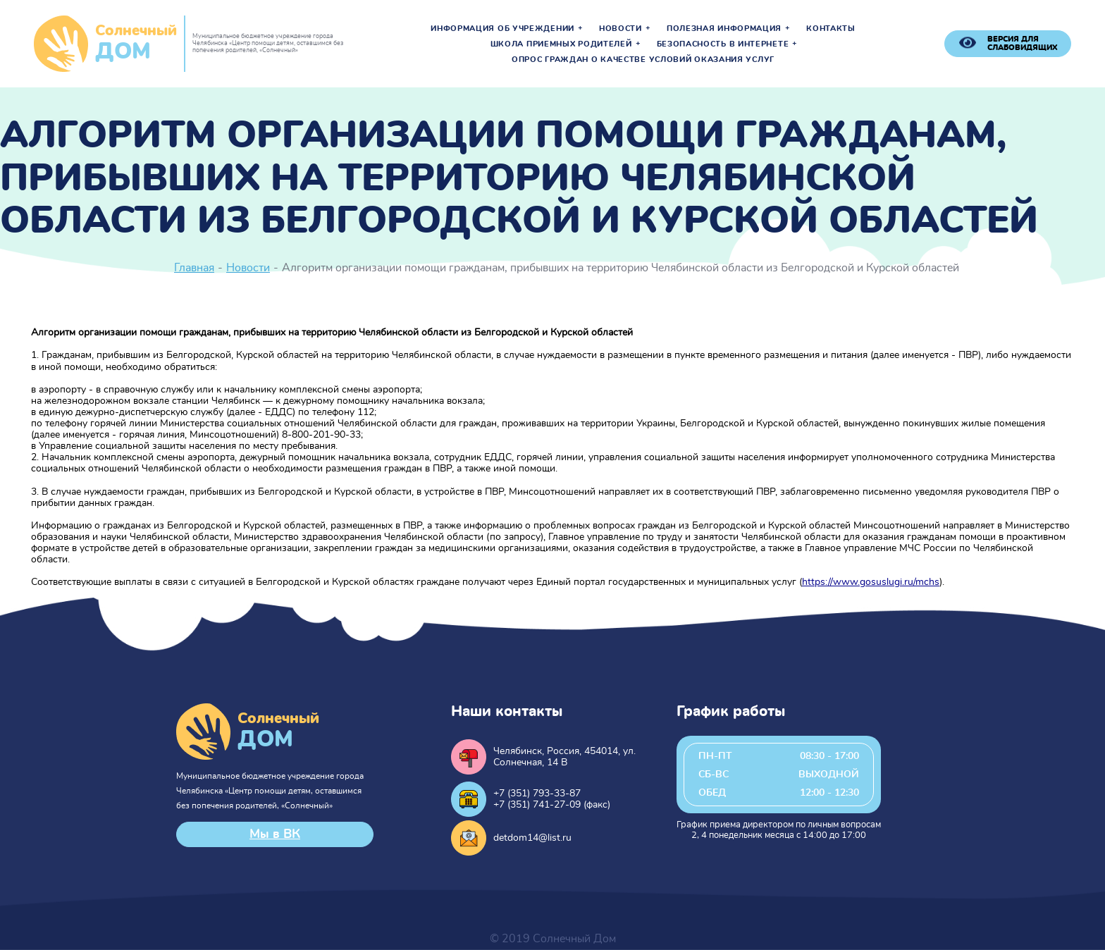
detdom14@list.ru (532, 838)
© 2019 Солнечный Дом (553, 938)
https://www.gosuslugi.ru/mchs (870, 582)
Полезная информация (724, 28)
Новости (620, 28)
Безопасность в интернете (723, 44)
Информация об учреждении (502, 28)
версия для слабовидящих (1022, 43)
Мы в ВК (274, 834)
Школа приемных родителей (561, 44)
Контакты (831, 28)
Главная (194, 267)
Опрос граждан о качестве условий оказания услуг (643, 59)
